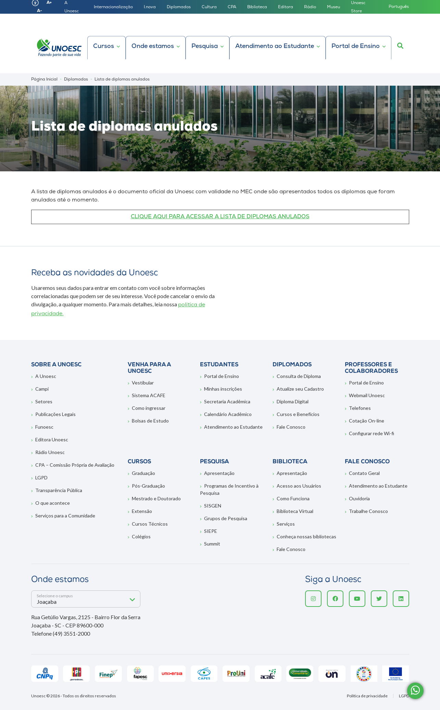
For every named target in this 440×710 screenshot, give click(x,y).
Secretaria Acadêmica (227, 401)
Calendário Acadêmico (228, 414)
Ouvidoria (359, 498)
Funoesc (44, 427)
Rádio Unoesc (50, 452)
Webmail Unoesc (367, 395)
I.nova (150, 7)
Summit (212, 544)
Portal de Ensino (355, 46)
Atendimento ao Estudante (274, 46)
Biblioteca (257, 7)
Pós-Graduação (148, 486)
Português (399, 7)
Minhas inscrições (223, 389)
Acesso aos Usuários (299, 486)
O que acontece (52, 503)
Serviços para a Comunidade (65, 515)
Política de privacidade (367, 696)
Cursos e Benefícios (298, 414)
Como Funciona (293, 498)
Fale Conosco (291, 427)
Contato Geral (364, 473)
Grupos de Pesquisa (225, 518)
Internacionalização (113, 7)
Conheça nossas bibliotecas (306, 536)
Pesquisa (204, 46)
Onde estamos (152, 46)
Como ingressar (148, 408)
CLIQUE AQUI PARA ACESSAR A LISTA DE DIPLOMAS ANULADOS (220, 217)
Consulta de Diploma (299, 376)
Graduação (143, 473)
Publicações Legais (55, 414)
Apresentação (219, 473)
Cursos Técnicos (150, 524)
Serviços (286, 524)
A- (39, 11)
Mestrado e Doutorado (156, 498)
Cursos (103, 46)
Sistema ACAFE (148, 395)
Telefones (360, 408)
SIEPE (210, 531)
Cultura (209, 7)
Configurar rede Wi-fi (371, 433)
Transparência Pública (58, 490)
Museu (333, 7)
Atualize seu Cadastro (300, 389)
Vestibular (143, 382)
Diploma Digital (293, 401)
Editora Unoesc (51, 439)
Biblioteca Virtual (295, 511)
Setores (43, 401)
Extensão (142, 511)
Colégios (141, 536)
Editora (285, 7)
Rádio (310, 7)
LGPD (41, 477)
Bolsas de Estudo (150, 421)
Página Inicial (44, 79)
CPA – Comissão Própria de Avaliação (74, 465)
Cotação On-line (366, 421)
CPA (232, 7)
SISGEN (212, 506)
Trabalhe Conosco (368, 511)
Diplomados (179, 7)
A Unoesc (45, 376)
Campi (42, 389)
